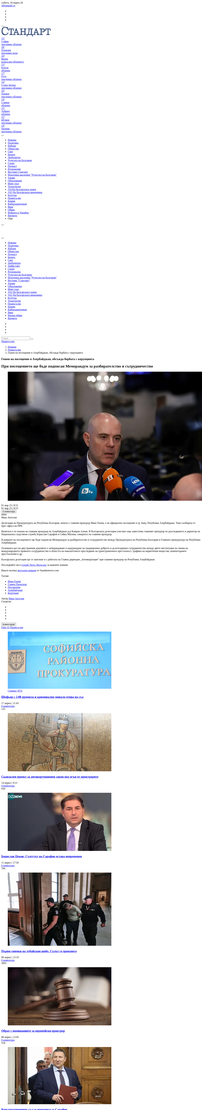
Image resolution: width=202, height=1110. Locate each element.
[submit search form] (32, 339)
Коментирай (9, 624)
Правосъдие (14, 349)
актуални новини (26, 570)
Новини (12, 347)
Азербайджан (15, 590)
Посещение (14, 587)
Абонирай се (8, 5)
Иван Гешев (14, 581)
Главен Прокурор (17, 584)
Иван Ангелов (16, 598)
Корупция (13, 593)
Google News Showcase (34, 565)
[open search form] (2, 135)
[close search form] (2, 238)
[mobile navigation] (2, 26)
